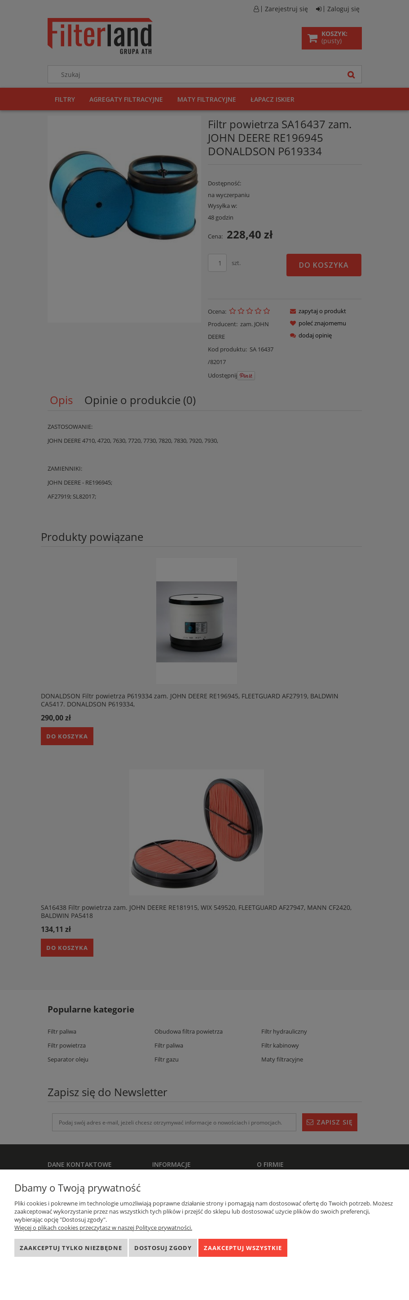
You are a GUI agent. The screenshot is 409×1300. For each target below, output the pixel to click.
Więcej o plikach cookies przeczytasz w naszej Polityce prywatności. (103, 1228)
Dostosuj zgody (163, 1248)
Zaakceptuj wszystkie (243, 1248)
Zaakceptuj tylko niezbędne (71, 1248)
